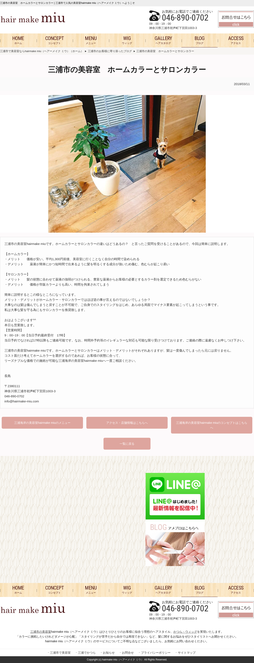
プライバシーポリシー (156, 653)
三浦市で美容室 (60, 653)
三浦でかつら (87, 653)
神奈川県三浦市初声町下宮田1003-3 (173, 28)
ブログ (199, 40)
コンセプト (54, 40)
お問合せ (128, 653)
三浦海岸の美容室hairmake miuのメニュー (42, 422)
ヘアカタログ (163, 40)
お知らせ (109, 653)
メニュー (91, 40)
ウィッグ (127, 40)
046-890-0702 (185, 18)
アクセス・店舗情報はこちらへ (127, 422)
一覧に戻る (127, 443)
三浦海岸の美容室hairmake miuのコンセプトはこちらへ (211, 425)
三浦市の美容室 (40, 631)
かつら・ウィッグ (185, 631)
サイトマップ (187, 653)
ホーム (18, 40)
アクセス (236, 40)
